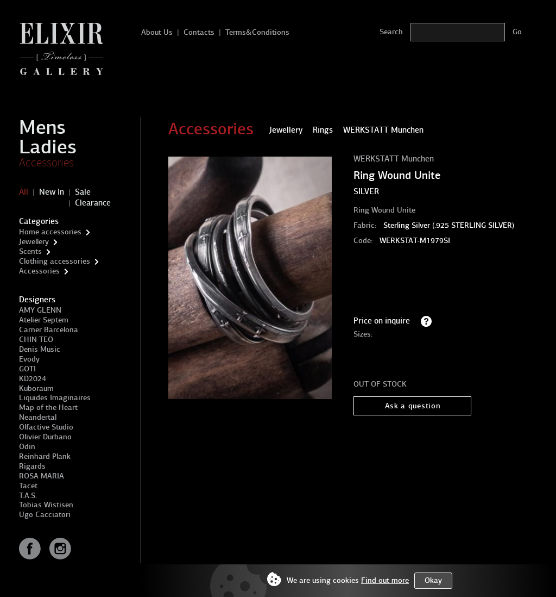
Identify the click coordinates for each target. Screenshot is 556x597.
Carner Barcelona (48, 329)
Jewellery (34, 241)
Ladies (48, 147)
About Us (157, 32)
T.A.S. (28, 495)
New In (51, 192)
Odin (27, 446)
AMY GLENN (40, 310)
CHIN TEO (36, 339)
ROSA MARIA (41, 476)
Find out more (385, 580)
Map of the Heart (48, 407)
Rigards (32, 466)
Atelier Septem (43, 320)
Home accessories (50, 232)
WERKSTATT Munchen (393, 159)
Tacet (28, 485)
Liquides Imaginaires (55, 397)
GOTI (27, 369)
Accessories (46, 163)
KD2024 (32, 378)
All (23, 192)
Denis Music (39, 349)
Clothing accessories (54, 261)
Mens (42, 127)
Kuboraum (36, 388)
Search (391, 31)
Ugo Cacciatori (45, 514)
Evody (29, 359)
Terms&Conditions (257, 32)
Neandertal (37, 417)
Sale (83, 192)
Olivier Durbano (45, 436)
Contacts (199, 32)
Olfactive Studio (46, 427)
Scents (30, 251)
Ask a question (413, 406)
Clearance (93, 203)
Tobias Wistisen (46, 504)
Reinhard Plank (45, 456)
